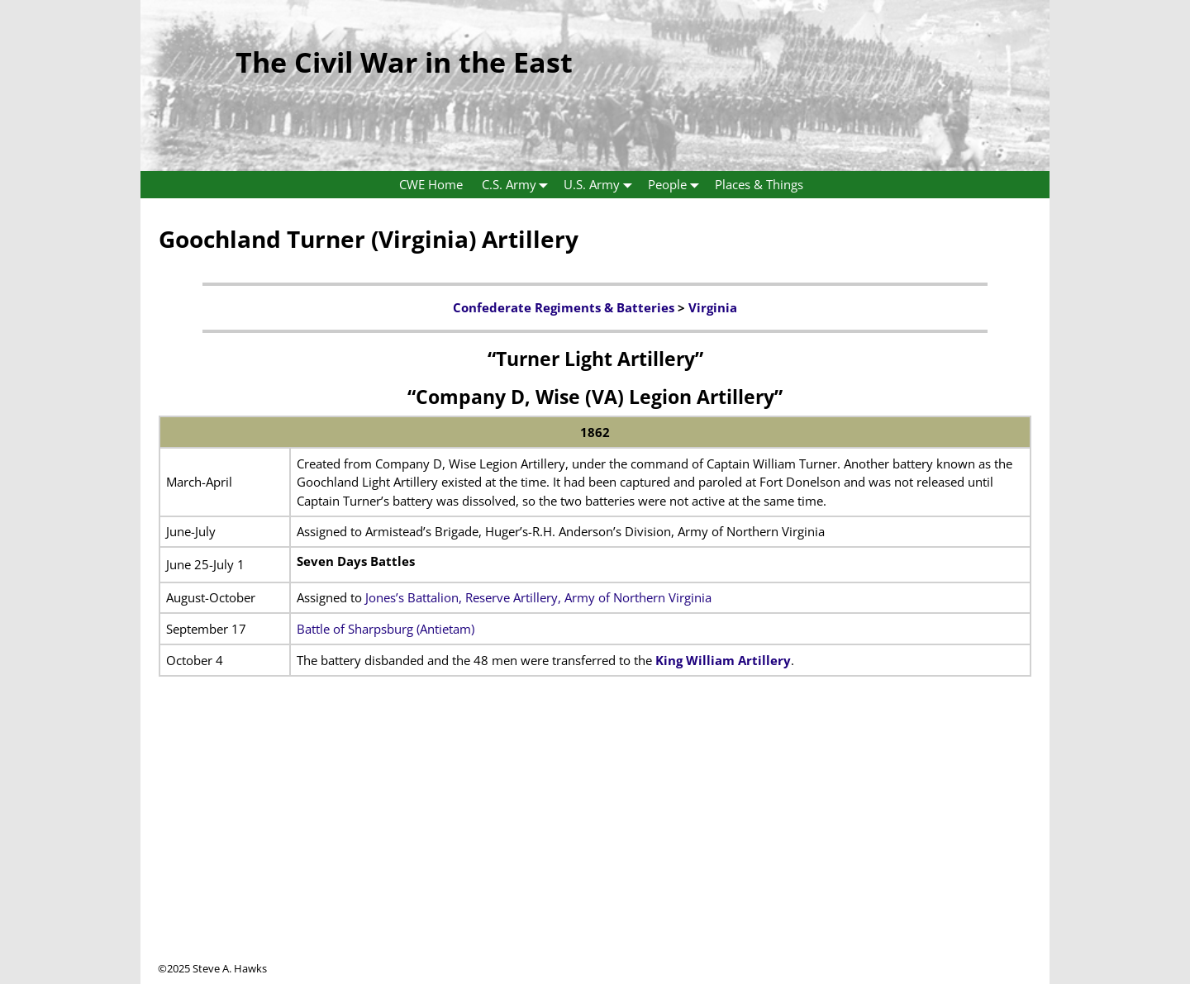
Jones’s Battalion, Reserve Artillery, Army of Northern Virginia (538, 597)
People (677, 184)
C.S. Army (518, 184)
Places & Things (759, 184)
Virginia (712, 307)
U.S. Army (601, 184)
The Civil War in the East (404, 62)
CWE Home (431, 184)
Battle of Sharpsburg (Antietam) (385, 628)
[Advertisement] (595, 845)
